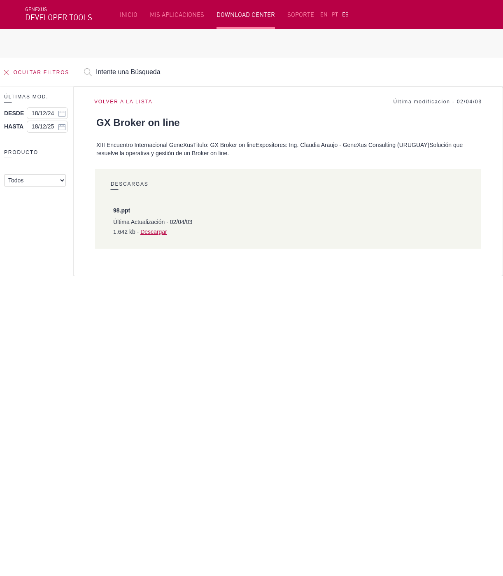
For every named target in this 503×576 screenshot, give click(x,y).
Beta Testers (44, 424)
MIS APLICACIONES (177, 15)
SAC (375, 412)
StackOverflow (182, 480)
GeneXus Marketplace (210, 424)
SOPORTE (300, 15)
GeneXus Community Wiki (215, 437)
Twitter (123, 480)
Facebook (37, 480)
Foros (378, 424)
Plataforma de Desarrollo (216, 399)
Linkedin (97, 480)
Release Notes (390, 437)
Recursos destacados (55, 399)
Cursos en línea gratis (210, 412)
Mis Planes (41, 437)
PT (335, 14)
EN (324, 14)
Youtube (148, 480)
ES (345, 14)
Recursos (382, 399)
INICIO (128, 15)
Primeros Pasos (48, 412)
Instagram (68, 480)
